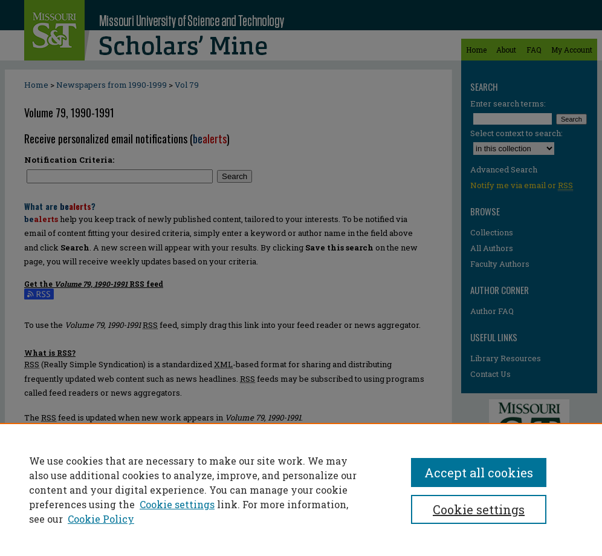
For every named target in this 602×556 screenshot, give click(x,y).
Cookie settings (177, 504)
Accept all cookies (478, 472)
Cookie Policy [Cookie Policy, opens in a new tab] (101, 518)
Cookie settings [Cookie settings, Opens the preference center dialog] (479, 509)
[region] (301, 489)
